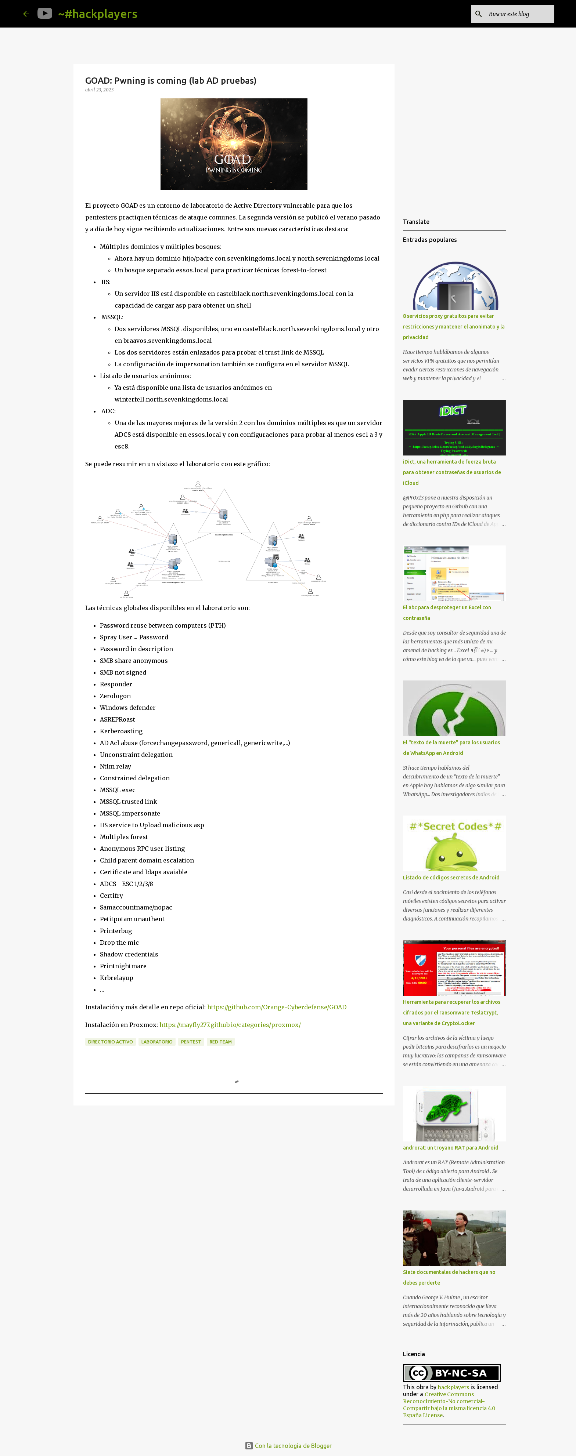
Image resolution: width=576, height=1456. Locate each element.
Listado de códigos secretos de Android (451, 878)
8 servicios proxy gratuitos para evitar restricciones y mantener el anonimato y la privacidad (454, 326)
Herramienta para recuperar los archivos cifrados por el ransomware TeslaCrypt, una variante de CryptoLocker (451, 1012)
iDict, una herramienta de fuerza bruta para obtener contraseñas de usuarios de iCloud (452, 472)
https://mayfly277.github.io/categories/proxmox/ (230, 1024)
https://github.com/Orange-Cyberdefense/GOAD (276, 1007)
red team (221, 1041)
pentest (191, 1041)
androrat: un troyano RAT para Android (450, 1148)
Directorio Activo (110, 1041)
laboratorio (157, 1041)
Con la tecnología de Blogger (288, 1445)
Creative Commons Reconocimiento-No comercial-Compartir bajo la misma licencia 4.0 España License (449, 1405)
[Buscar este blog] (515, 14)
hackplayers (453, 1387)
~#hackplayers (97, 13)
